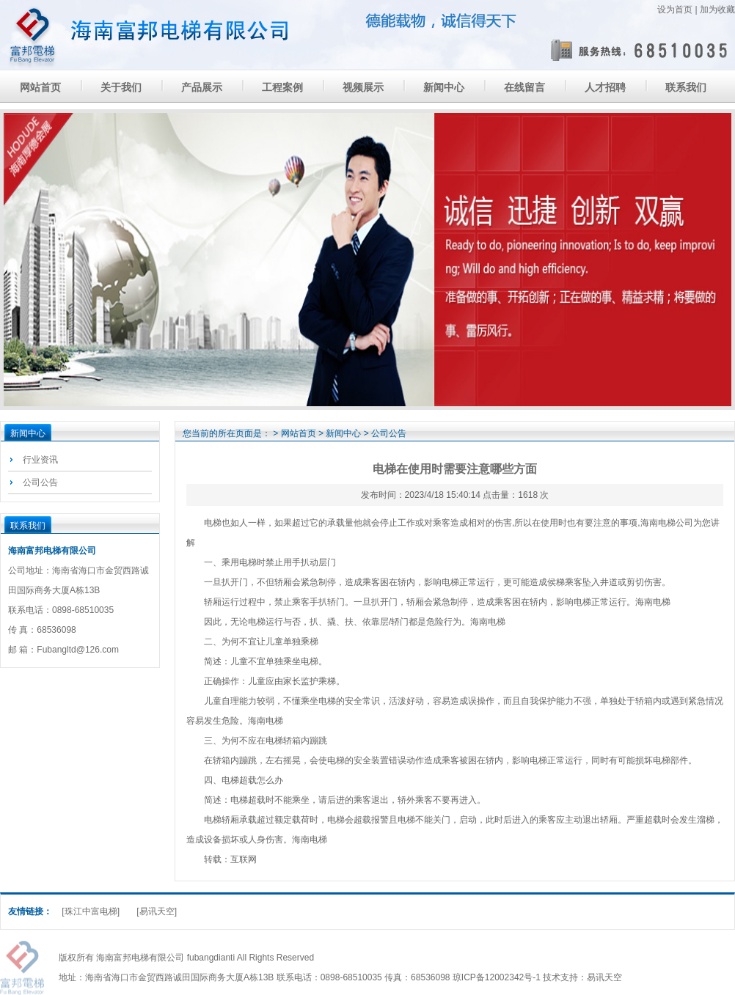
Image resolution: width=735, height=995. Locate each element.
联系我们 (685, 87)
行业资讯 (40, 460)
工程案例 (282, 87)
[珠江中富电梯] (91, 911)
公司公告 (40, 482)
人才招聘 (605, 87)
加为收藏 (717, 9)
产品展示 (201, 87)
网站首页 (40, 87)
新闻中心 (443, 87)
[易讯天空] (156, 911)
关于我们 (121, 87)
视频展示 (363, 87)
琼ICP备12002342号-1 (497, 977)
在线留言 (524, 87)
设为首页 (674, 9)
